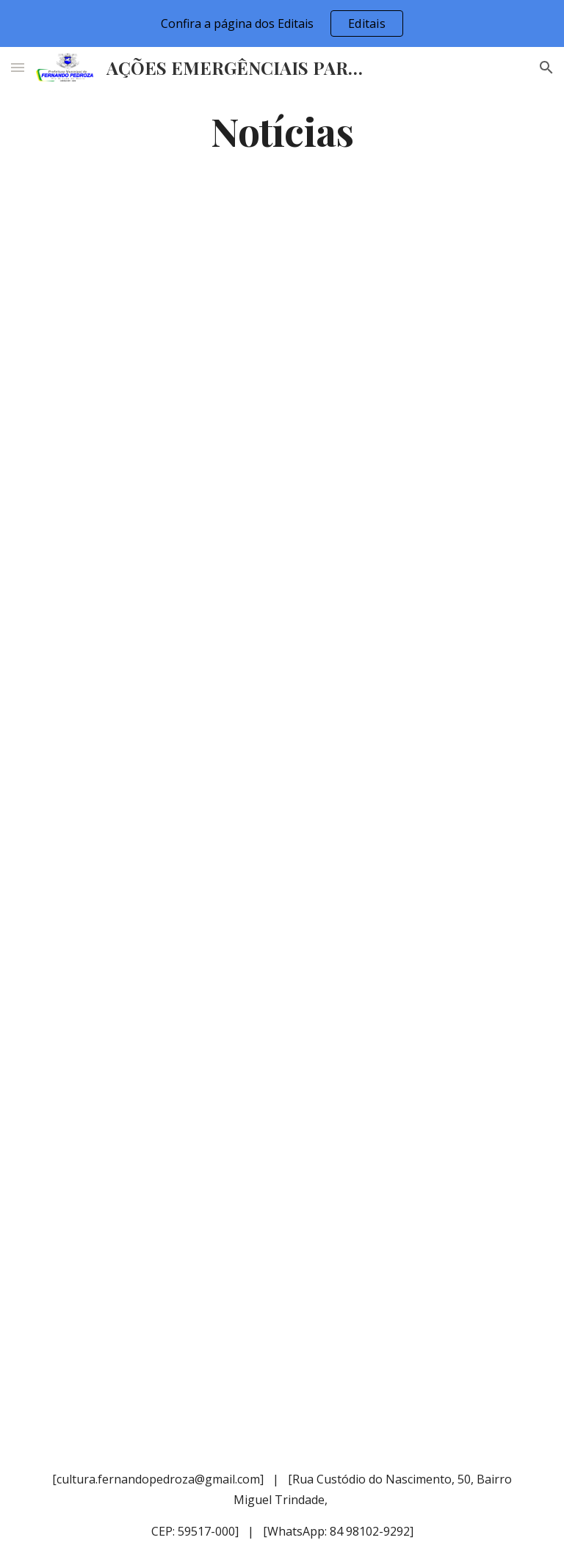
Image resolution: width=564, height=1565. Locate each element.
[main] (281, 130)
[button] (17, 67)
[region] (282, 23)
